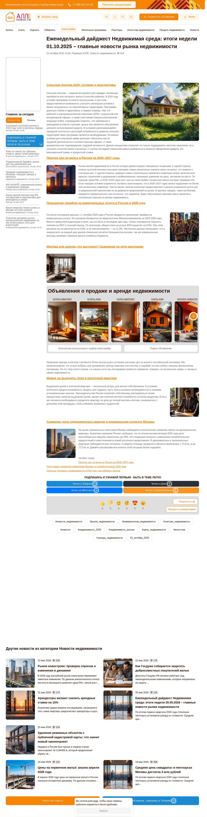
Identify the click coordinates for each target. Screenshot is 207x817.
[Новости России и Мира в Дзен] (161, 484)
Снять (21, 30)
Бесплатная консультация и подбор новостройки (84, 348)
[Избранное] (106, 17)
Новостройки (68, 29)
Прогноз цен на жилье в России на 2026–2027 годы (83, 157)
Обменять (49, 30)
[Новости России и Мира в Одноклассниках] (161, 490)
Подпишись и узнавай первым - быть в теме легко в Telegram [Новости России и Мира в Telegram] (24, 141)
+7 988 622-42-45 (80, 4)
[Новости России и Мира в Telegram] (84, 484)
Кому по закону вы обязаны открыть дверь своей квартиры (22, 153)
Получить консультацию (116, 4)
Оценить (34, 30)
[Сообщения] (122, 17)
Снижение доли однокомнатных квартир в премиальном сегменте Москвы (100, 421)
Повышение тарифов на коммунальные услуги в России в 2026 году (95, 203)
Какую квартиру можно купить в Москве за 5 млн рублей (23, 210)
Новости (194, 30)
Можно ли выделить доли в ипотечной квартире (81, 378)
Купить (9, 30)
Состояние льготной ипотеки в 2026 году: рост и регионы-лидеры (24, 128)
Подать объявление (161, 348)
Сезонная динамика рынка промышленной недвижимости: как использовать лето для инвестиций (24, 223)
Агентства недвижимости (140, 30)
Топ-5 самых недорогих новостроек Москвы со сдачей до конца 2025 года (86, 466)
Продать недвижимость (172, 30)
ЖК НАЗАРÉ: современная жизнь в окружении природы (24, 187)
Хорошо (103, 811)
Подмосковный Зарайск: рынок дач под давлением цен (23, 164)
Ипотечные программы (94, 30)
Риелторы (117, 30)
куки (95, 801)
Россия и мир (14, 120)
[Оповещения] (131, 17)
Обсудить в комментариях (182, 509)
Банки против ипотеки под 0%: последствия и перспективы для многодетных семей (23, 198)
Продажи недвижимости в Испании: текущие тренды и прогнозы (23, 175)
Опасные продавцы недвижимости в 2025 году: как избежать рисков (83, 471)
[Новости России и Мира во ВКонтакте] (84, 490)
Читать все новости (52, 800)
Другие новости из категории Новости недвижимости (54, 648)
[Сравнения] (114, 17)
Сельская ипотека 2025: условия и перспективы (81, 84)
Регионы (31, 120)
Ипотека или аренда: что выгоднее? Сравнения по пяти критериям (94, 246)
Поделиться (187, 501)
